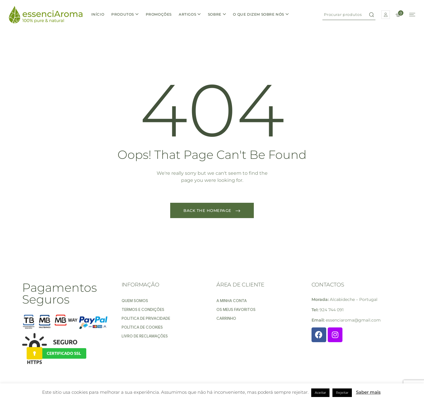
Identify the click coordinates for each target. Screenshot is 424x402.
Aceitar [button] (320, 393)
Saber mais (368, 392)
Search (371, 14)
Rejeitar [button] (342, 393)
